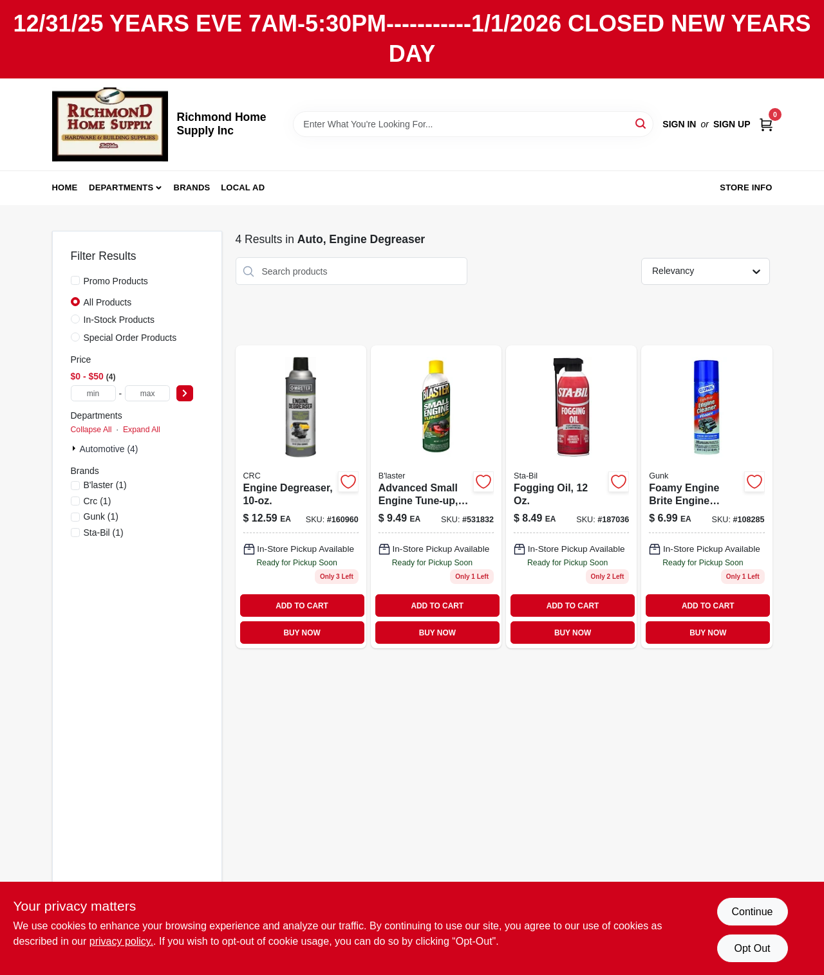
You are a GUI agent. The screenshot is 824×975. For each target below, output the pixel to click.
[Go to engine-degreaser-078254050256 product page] (301, 496)
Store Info (746, 187)
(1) (105, 485)
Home (65, 187)
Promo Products (116, 281)
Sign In (679, 124)
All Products (108, 302)
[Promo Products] (75, 280)
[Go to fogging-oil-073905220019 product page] (571, 496)
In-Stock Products (119, 319)
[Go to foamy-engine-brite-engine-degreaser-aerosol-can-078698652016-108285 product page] (706, 496)
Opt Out (752, 948)
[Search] (641, 123)
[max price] (147, 393)
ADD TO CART (302, 605)
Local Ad (243, 187)
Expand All (141, 429)
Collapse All (91, 429)
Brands (192, 187)
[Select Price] (184, 393)
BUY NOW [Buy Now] (301, 632)
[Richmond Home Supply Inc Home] (110, 124)
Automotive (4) (109, 449)
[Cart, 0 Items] (766, 124)
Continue (751, 911)
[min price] (93, 393)
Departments (121, 187)
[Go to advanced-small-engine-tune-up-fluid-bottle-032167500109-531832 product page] (436, 496)
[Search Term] (473, 124)
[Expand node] (75, 448)
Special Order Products (130, 337)
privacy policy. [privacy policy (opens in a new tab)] (121, 941)
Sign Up (732, 124)
